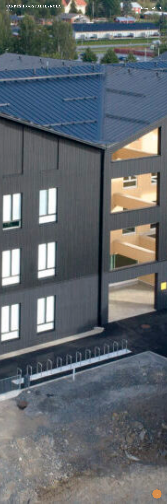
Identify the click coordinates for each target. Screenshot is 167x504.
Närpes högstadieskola (33, 6)
